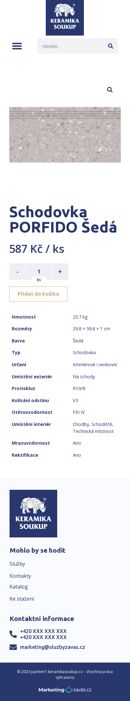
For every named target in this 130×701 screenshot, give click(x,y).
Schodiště (102, 424)
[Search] (110, 46)
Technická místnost (93, 431)
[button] (17, 46)
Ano (77, 443)
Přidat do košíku (38, 293)
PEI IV (79, 412)
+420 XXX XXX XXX (43, 631)
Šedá (78, 341)
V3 (75, 400)
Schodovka (84, 352)
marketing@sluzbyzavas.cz (52, 647)
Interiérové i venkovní (95, 364)
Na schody (84, 377)
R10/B (79, 388)
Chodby (81, 424)
